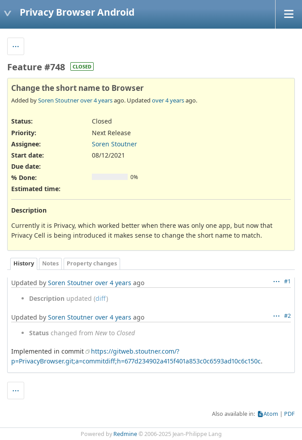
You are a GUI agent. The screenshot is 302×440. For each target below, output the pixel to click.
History (23, 263)
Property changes (92, 263)
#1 (287, 281)
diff (100, 298)
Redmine (125, 434)
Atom (270, 414)
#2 (287, 316)
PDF (289, 414)
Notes (50, 263)
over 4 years (96, 100)
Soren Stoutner (58, 100)
